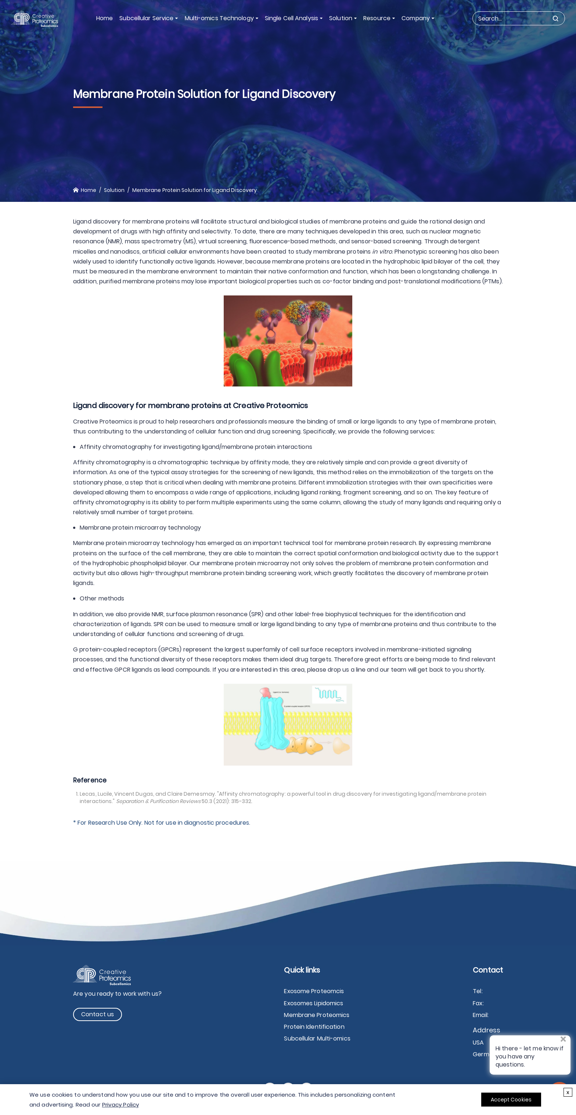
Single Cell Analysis (291, 18)
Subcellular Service (147, 18)
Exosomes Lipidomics (313, 1003)
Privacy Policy (120, 1104)
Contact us (97, 1014)
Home (104, 18)
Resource (376, 18)
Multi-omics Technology (219, 18)
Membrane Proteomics (316, 1015)
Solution (340, 18)
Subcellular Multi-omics (317, 1038)
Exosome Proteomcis (314, 991)
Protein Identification (314, 1027)
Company (416, 18)
